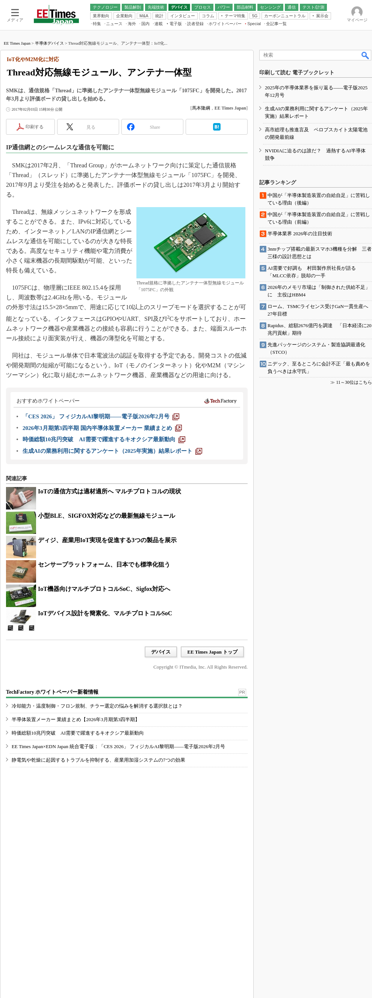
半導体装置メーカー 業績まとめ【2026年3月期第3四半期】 (76, 719)
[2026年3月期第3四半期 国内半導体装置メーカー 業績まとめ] (102, 428)
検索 (365, 55)
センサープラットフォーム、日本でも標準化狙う (104, 564)
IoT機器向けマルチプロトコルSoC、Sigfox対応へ (104, 589)
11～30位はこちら (354, 382)
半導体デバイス (49, 43)
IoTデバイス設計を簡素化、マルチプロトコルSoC (105, 613)
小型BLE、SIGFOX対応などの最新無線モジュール (106, 516)
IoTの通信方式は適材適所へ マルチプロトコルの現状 (109, 491)
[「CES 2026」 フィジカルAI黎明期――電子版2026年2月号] (101, 416)
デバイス (161, 652)
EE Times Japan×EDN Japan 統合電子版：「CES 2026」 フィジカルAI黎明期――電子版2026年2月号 (118, 746)
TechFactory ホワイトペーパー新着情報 (52, 692)
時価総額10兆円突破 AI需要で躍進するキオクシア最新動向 (78, 733)
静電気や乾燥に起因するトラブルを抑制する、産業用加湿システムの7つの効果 (98, 760)
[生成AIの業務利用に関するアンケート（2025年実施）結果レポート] (112, 451)
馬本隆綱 (201, 108)
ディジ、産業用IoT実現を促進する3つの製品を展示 (107, 540)
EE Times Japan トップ (212, 652)
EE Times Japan (17, 43)
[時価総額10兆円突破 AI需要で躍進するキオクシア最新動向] (104, 439)
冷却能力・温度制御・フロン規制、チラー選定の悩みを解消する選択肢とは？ (97, 706)
